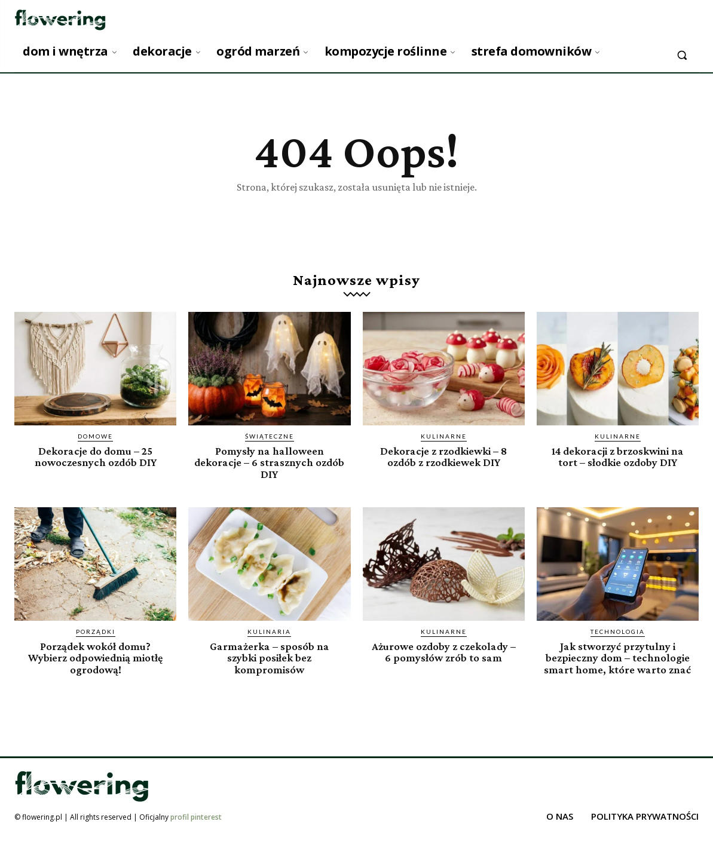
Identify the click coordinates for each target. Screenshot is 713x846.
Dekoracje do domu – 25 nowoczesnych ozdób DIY (95, 456)
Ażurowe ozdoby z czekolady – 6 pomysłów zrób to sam (443, 651)
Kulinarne (444, 436)
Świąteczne (269, 436)
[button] (682, 55)
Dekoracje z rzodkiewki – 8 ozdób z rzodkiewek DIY (444, 456)
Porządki (95, 630)
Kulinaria (269, 630)
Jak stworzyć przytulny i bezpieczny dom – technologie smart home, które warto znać (617, 662)
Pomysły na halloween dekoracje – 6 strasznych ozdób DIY (270, 462)
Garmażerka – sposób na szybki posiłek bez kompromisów (269, 657)
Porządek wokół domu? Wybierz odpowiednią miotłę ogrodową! (95, 657)
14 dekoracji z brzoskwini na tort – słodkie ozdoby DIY (617, 456)
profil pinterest (196, 827)
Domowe (95, 436)
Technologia (617, 630)
